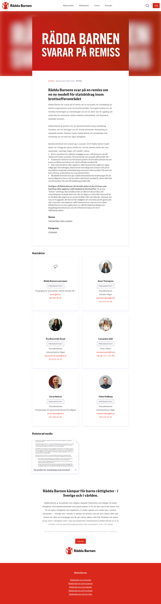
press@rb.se (55, 294)
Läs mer (80, 541)
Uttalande (52, 232)
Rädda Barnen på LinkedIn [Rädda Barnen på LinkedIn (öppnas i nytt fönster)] (80, 587)
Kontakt (108, 5)
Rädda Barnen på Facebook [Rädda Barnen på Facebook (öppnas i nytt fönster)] (80, 590)
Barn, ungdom (66, 221)
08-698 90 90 (55, 298)
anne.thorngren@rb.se (105, 298)
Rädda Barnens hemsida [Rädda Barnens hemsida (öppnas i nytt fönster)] (80, 580)
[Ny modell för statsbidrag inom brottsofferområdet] (55, 453)
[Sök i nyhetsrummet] (147, 5)
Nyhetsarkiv (68, 5)
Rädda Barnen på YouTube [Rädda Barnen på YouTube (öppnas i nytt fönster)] (80, 594)
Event (97, 5)
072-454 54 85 (55, 417)
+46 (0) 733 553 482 (105, 355)
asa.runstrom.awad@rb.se (55, 355)
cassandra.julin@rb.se (105, 352)
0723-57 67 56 (105, 301)
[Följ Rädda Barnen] (156, 5)
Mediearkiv (84, 5)
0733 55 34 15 (105, 417)
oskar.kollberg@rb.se (105, 413)
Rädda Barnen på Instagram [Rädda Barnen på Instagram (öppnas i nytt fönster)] (80, 583)
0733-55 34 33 (55, 359)
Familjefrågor (54, 221)
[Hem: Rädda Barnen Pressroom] (16, 5)
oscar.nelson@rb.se (55, 413)
